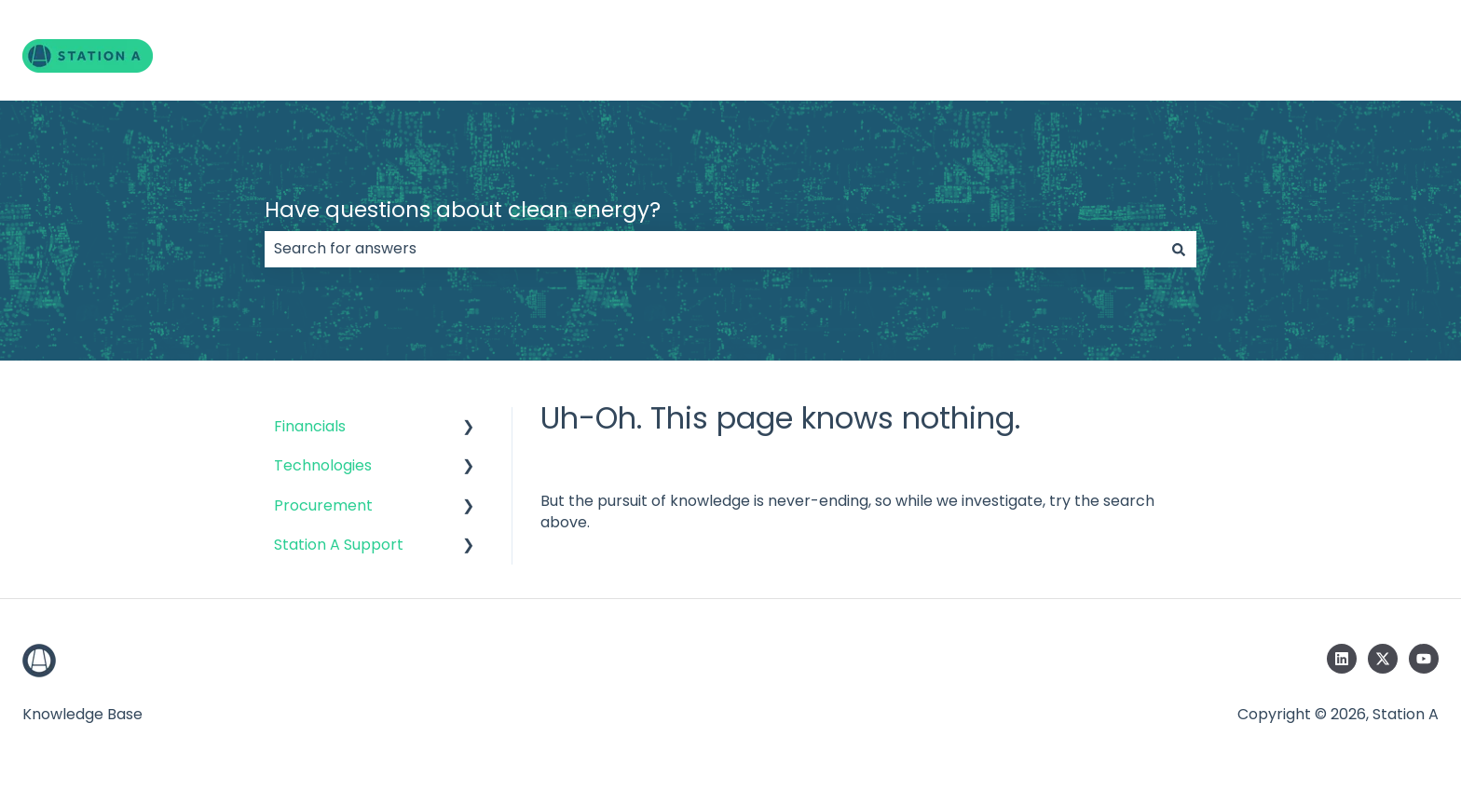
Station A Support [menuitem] (338, 544)
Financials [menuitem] (310, 426)
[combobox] (713, 248)
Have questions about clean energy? (463, 210)
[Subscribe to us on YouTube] (1424, 659)
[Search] (1178, 248)
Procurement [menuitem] (323, 505)
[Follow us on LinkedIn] (1342, 659)
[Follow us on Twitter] (1383, 659)
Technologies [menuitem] (323, 465)
